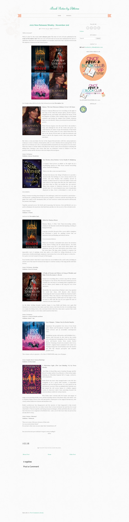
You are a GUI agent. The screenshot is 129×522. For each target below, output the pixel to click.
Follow (82, 31)
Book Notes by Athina (64, 8)
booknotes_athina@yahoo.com (94, 47)
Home (59, 15)
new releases (57, 448)
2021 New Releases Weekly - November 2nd (49, 25)
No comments (55, 28)
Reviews (68, 15)
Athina (43, 28)
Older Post (73, 454)
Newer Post (26, 454)
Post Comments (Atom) (36, 513)
